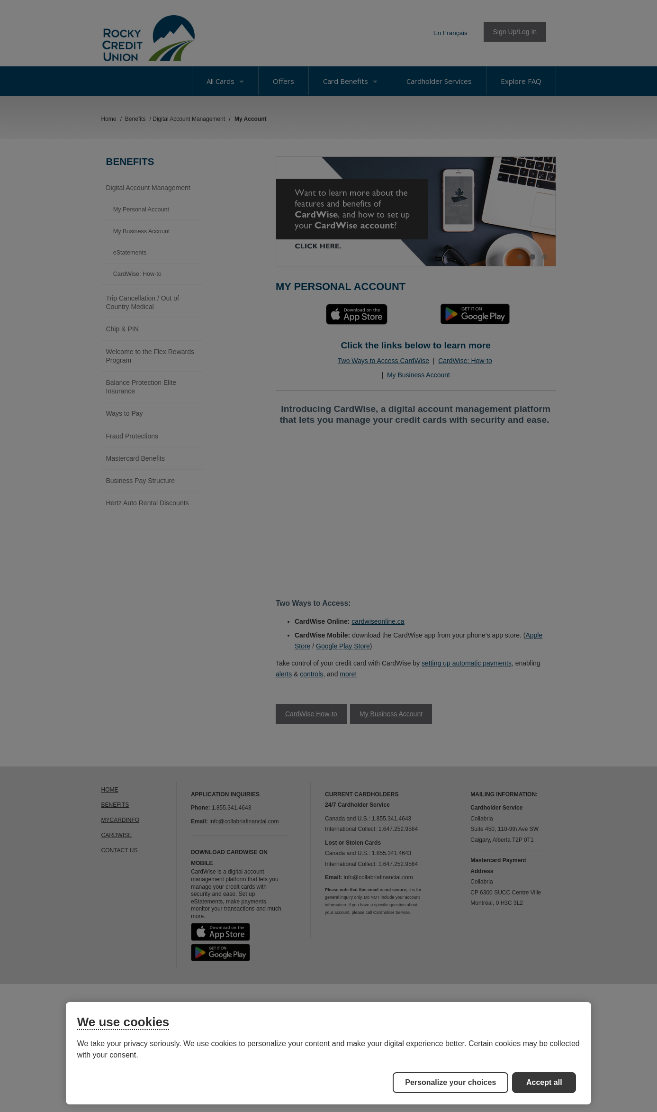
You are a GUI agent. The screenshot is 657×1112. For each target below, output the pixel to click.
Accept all (544, 1082)
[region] (329, 1053)
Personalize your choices (450, 1082)
